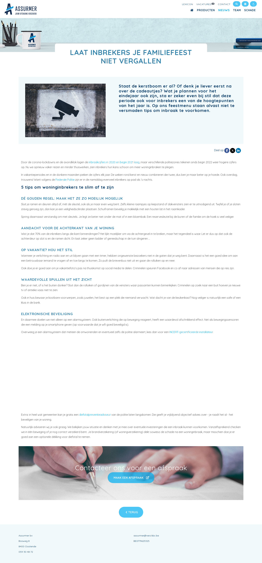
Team (237, 10)
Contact (224, 4)
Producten (206, 10)
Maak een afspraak (131, 477)
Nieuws (224, 10)
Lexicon (187, 4)
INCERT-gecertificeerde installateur (191, 332)
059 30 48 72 (26, 551)
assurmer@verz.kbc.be (146, 535)
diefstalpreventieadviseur (95, 414)
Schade (250, 10)
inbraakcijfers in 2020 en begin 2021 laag (114, 162)
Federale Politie (65, 179)
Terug (132, 512)
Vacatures (205, 4)
